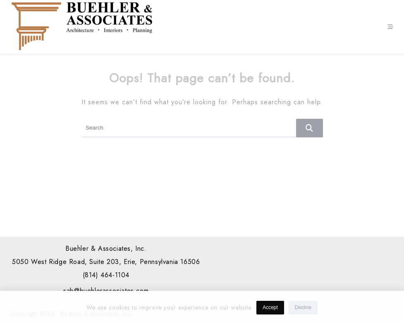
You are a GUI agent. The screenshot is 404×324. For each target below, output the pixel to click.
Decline (303, 309)
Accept (270, 309)
